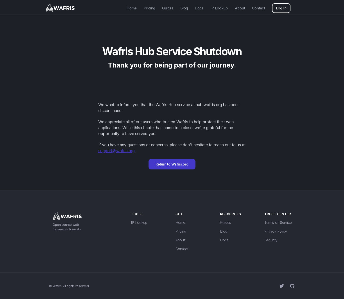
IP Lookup (219, 8)
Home (132, 8)
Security (271, 240)
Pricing (149, 8)
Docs (199, 8)
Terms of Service (278, 222)
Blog (184, 8)
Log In (281, 8)
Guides (167, 8)
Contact (258, 8)
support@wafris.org (116, 150)
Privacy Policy (275, 231)
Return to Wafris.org (172, 164)
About (240, 8)
